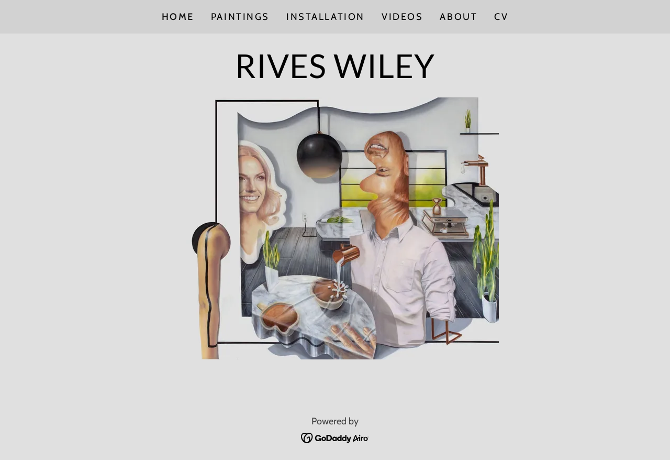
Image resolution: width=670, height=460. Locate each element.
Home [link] (178, 17)
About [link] (458, 17)
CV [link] (501, 17)
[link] (335, 74)
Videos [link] (402, 17)
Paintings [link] (240, 17)
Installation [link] (325, 17)
